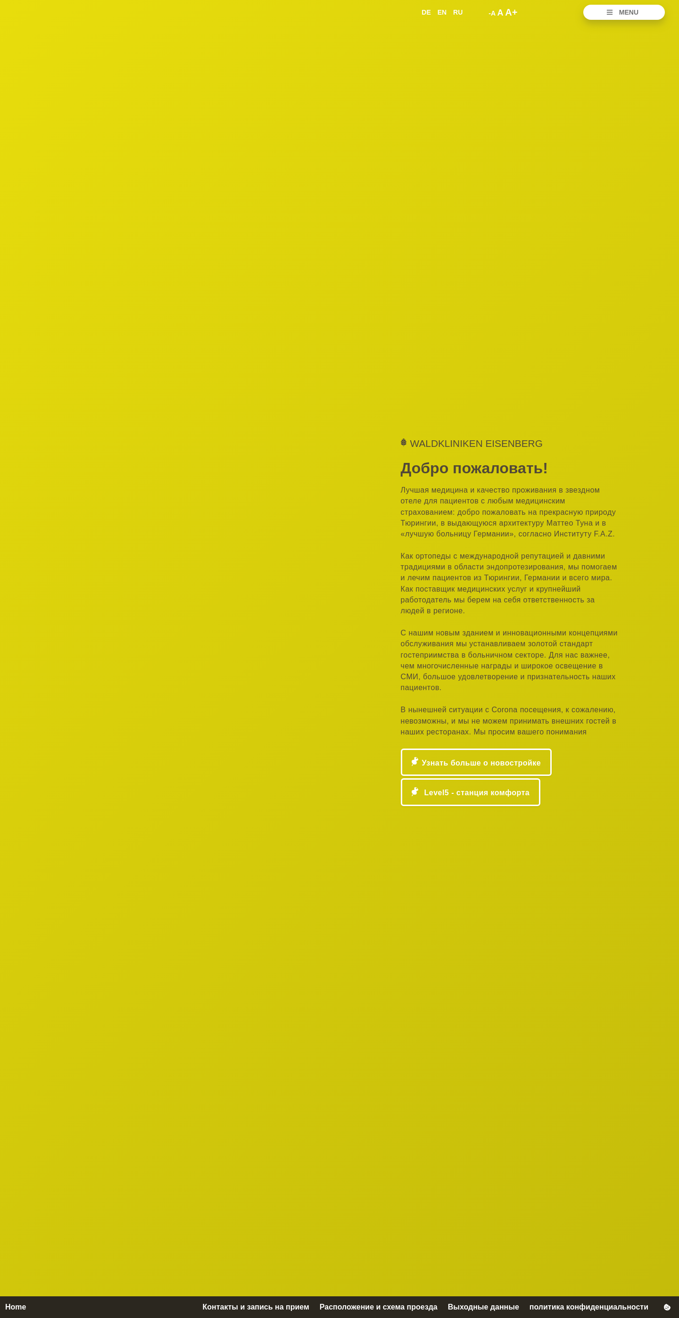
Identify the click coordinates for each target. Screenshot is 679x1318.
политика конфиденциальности (589, 1307)
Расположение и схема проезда (379, 1307)
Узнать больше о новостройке (481, 763)
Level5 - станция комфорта (476, 793)
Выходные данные (483, 1307)
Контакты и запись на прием (255, 1307)
